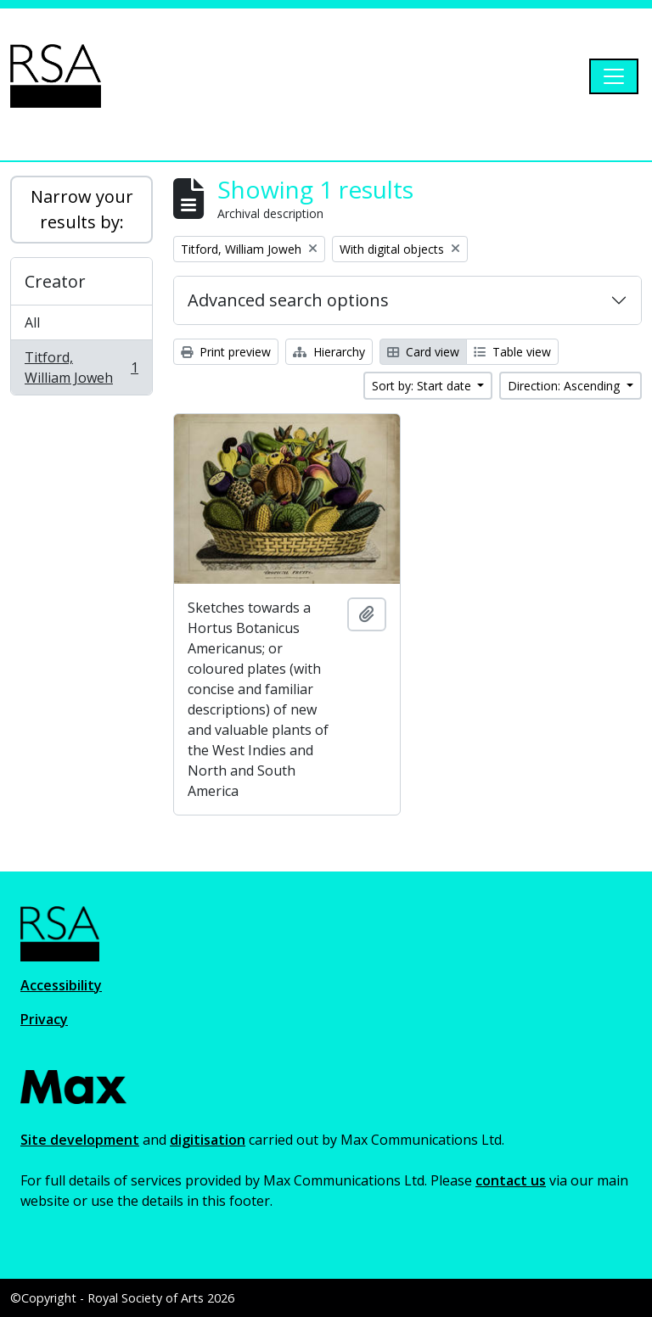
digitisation (207, 1139)
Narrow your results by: (82, 209)
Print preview (226, 352)
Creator (55, 281)
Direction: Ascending (565, 386)
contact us (510, 1180)
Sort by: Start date (423, 386)
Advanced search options (288, 300)
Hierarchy (329, 352)
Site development (79, 1139)
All (32, 322)
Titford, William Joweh (81, 367)
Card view (423, 352)
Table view (512, 352)
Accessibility (61, 985)
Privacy (44, 1019)
